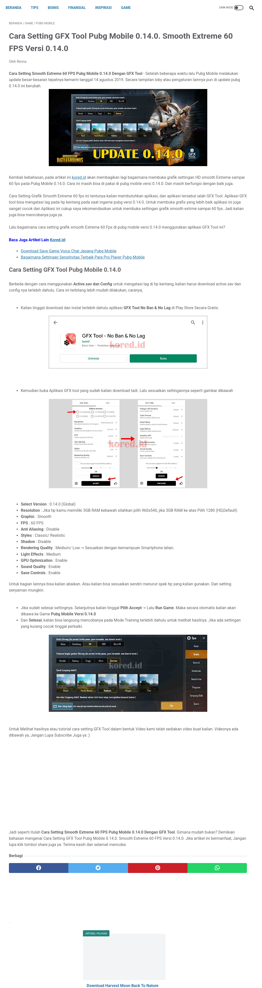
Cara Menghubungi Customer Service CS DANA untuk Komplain (219, 122)
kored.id (79, 185)
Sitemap (173, 972)
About (86, 972)
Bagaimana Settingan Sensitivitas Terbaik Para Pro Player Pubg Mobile (83, 283)
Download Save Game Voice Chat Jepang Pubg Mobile (68, 277)
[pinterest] (110, 927)
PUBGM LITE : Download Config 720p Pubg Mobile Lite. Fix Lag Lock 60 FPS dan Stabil (220, 189)
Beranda (17, 8)
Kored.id (57, 266)
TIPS (37, 8)
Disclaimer (127, 972)
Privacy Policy (151, 972)
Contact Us (105, 972)
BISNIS (56, 8)
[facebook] (29, 927)
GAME (129, 8)
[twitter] (70, 927)
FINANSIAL (80, 8)
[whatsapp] (151, 927)
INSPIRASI (106, 8)
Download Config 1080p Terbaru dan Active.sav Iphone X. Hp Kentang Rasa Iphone (220, 165)
